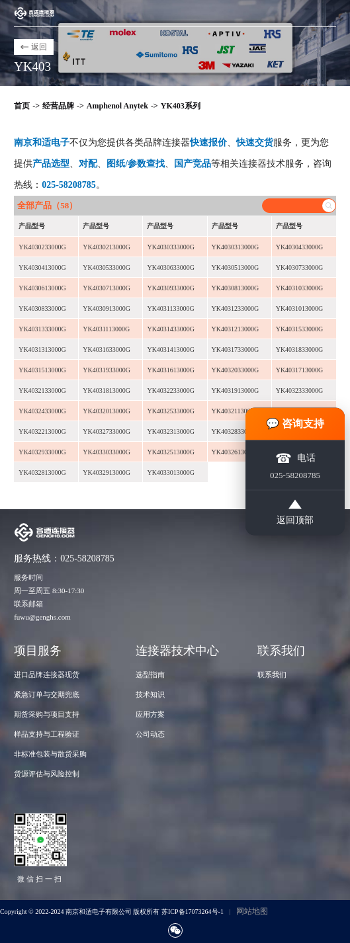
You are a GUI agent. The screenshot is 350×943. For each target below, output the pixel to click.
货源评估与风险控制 (46, 774)
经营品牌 (58, 105)
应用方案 (150, 714)
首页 (22, 105)
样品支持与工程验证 (46, 734)
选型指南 (150, 674)
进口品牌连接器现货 (46, 674)
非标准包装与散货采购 (50, 754)
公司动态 (150, 734)
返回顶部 (295, 512)
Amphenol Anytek (117, 105)
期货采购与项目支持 (46, 714)
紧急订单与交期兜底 (46, 694)
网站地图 (252, 911)
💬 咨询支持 (295, 423)
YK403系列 (180, 105)
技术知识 (150, 694)
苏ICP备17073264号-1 (192, 911)
